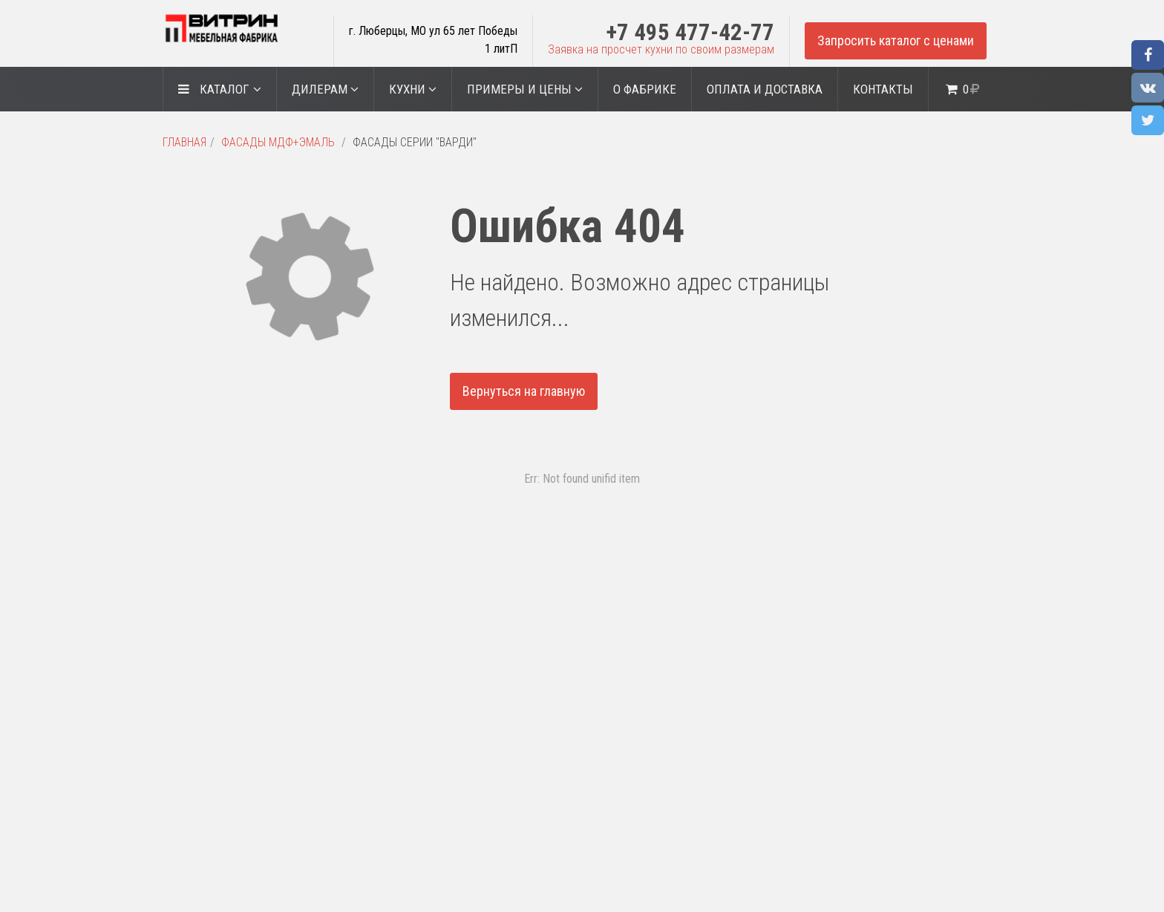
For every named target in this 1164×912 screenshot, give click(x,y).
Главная (184, 142)
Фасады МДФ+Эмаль (278, 142)
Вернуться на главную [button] (523, 391)
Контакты (883, 89)
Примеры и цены (525, 89)
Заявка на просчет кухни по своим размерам (661, 49)
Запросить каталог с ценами (895, 40)
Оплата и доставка (765, 89)
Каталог (219, 89)
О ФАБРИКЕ (644, 89)
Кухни (412, 89)
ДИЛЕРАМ (325, 89)
